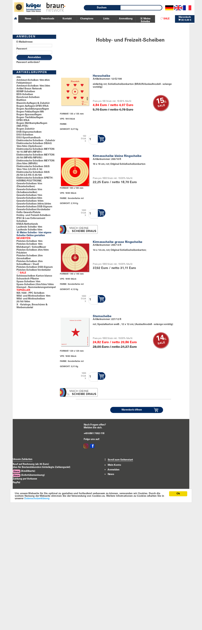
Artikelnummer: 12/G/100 (107, 79)
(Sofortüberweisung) (29, 475)
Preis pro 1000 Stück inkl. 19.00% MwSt (113, 178)
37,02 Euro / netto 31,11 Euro (114, 268)
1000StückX (83, 213)
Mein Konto (114, 465)
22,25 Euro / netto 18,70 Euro (115, 182)
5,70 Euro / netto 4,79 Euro (113, 109)
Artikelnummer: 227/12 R (107, 319)
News (111, 474)
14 (160, 338)
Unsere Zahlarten (23, 459)
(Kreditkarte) (24, 471)
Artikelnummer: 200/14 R (107, 245)
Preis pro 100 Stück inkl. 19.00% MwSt (112, 101)
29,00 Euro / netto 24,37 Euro (115, 347)
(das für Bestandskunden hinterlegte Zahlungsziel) (41, 467)
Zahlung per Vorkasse (25, 479)
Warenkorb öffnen (131, 410)
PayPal (16, 482)
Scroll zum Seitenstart (120, 460)
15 (160, 101)
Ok (178, 493)
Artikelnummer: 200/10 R (107, 159)
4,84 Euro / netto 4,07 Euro (113, 105)
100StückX (83, 138)
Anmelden (113, 470)
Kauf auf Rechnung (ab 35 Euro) (31, 464)
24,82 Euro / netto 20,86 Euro (115, 342)
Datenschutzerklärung (37, 499)
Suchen (102, 7)
